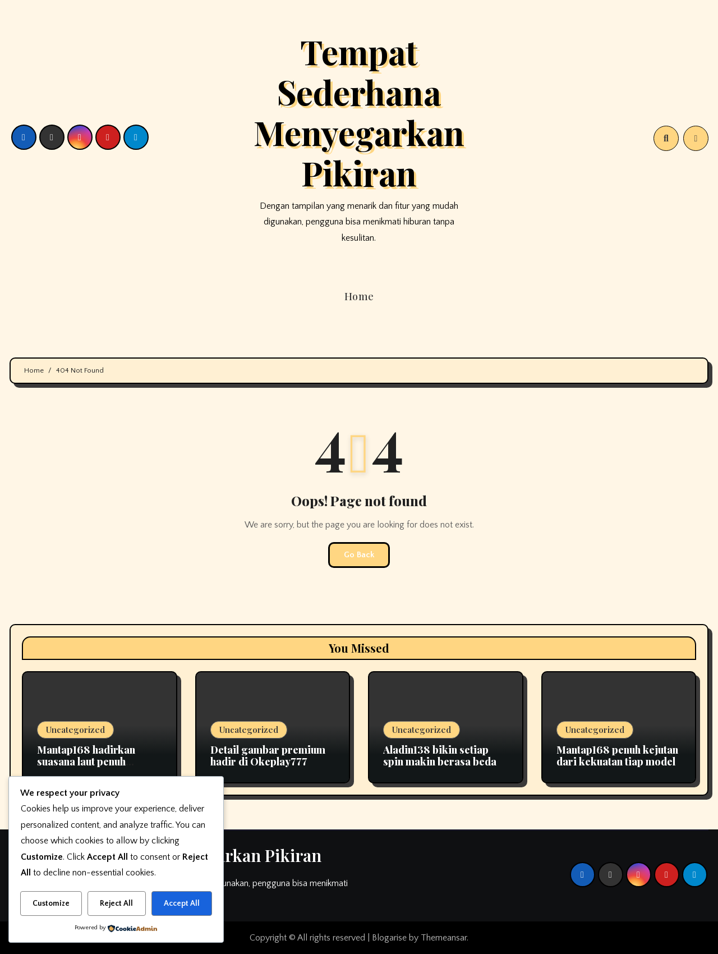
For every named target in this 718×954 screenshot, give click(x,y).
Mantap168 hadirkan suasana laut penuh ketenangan (86, 762)
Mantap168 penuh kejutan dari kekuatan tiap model (617, 756)
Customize (51, 903)
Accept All (182, 903)
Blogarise (389, 938)
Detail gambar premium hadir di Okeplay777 (267, 756)
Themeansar (444, 938)
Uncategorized (75, 729)
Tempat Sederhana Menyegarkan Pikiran (359, 112)
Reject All (116, 903)
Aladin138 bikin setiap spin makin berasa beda (439, 756)
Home (359, 296)
